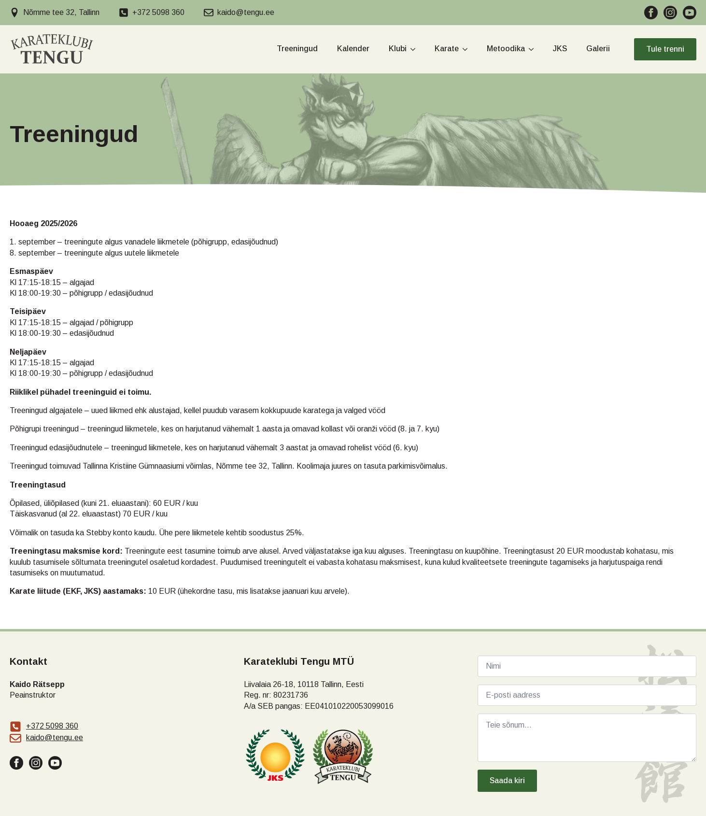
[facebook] (651, 12)
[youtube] (689, 12)
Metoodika (506, 49)
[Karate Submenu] (463, 49)
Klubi (398, 49)
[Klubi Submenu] (411, 49)
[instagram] (670, 12)
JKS (560, 49)
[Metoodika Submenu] (529, 49)
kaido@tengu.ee (54, 737)
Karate (447, 49)
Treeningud (297, 49)
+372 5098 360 (52, 726)
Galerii (598, 49)
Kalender (353, 49)
